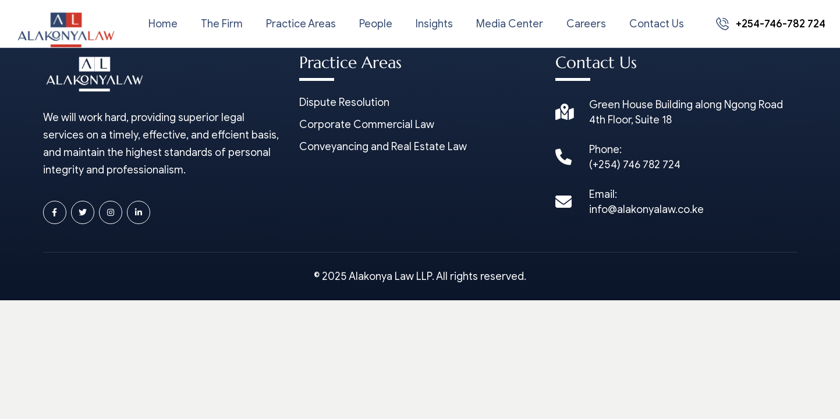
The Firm (222, 23)
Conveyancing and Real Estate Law (383, 146)
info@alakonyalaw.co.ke (646, 209)
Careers (586, 23)
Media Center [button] (509, 23)
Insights (434, 23)
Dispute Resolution (344, 102)
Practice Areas (301, 23)
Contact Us (656, 23)
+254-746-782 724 (770, 23)
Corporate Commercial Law (366, 124)
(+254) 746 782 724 (634, 164)
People (375, 23)
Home (163, 23)
